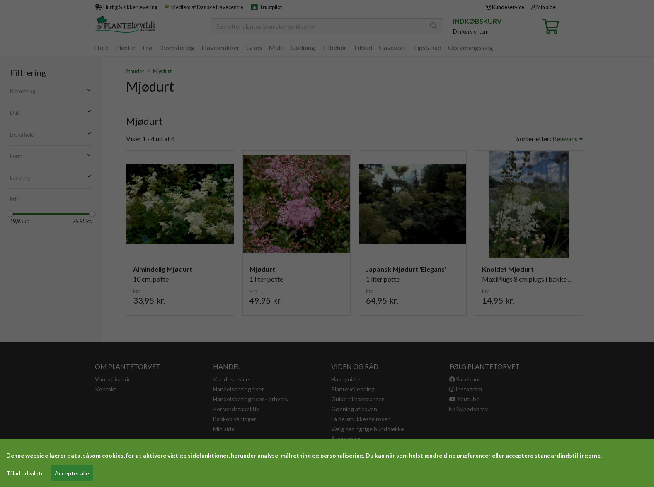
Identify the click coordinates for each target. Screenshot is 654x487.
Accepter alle (72, 473)
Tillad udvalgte (25, 473)
